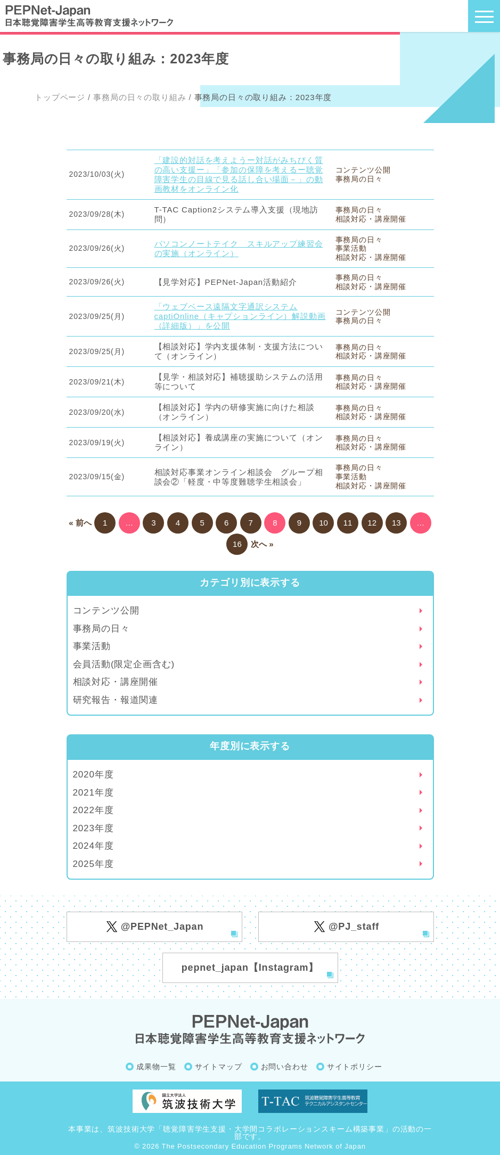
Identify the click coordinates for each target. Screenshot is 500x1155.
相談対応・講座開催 (116, 682)
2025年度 (93, 864)
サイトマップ (218, 1066)
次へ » (262, 543)
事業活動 (92, 646)
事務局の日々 (101, 629)
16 (237, 543)
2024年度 (93, 846)
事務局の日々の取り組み (139, 97)
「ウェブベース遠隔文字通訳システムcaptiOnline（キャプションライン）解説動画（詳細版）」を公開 (240, 316)
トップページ (60, 97)
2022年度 (93, 810)
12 (371, 522)
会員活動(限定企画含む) (124, 664)
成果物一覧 (156, 1066)
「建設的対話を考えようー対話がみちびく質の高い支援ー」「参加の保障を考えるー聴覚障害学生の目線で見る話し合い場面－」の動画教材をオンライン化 (238, 174)
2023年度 (93, 828)
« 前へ (80, 522)
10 (323, 522)
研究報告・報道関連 (116, 700)
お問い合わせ (284, 1066)
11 (348, 522)
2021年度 (93, 793)
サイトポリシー (354, 1066)
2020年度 (93, 774)
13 (396, 522)
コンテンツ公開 (106, 610)
